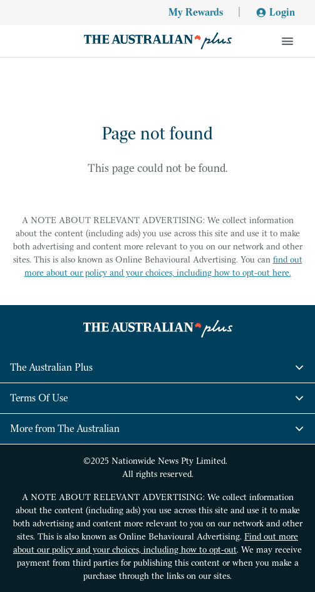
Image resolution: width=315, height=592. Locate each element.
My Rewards (195, 12)
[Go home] (157, 41)
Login (275, 12)
